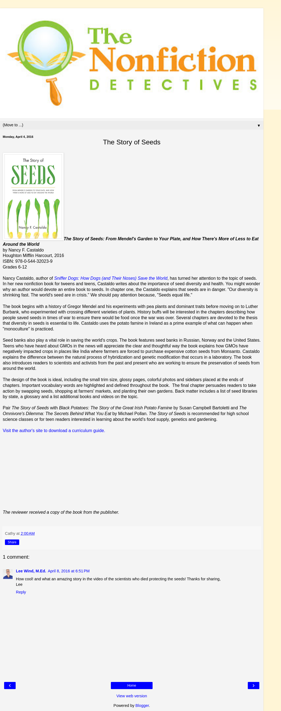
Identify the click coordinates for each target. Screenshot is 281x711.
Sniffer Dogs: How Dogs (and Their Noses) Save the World (110, 278)
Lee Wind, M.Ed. (31, 571)
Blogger (142, 705)
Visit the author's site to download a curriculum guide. (54, 430)
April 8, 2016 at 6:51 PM (68, 571)
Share (12, 542)
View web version (131, 696)
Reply (21, 592)
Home (131, 685)
